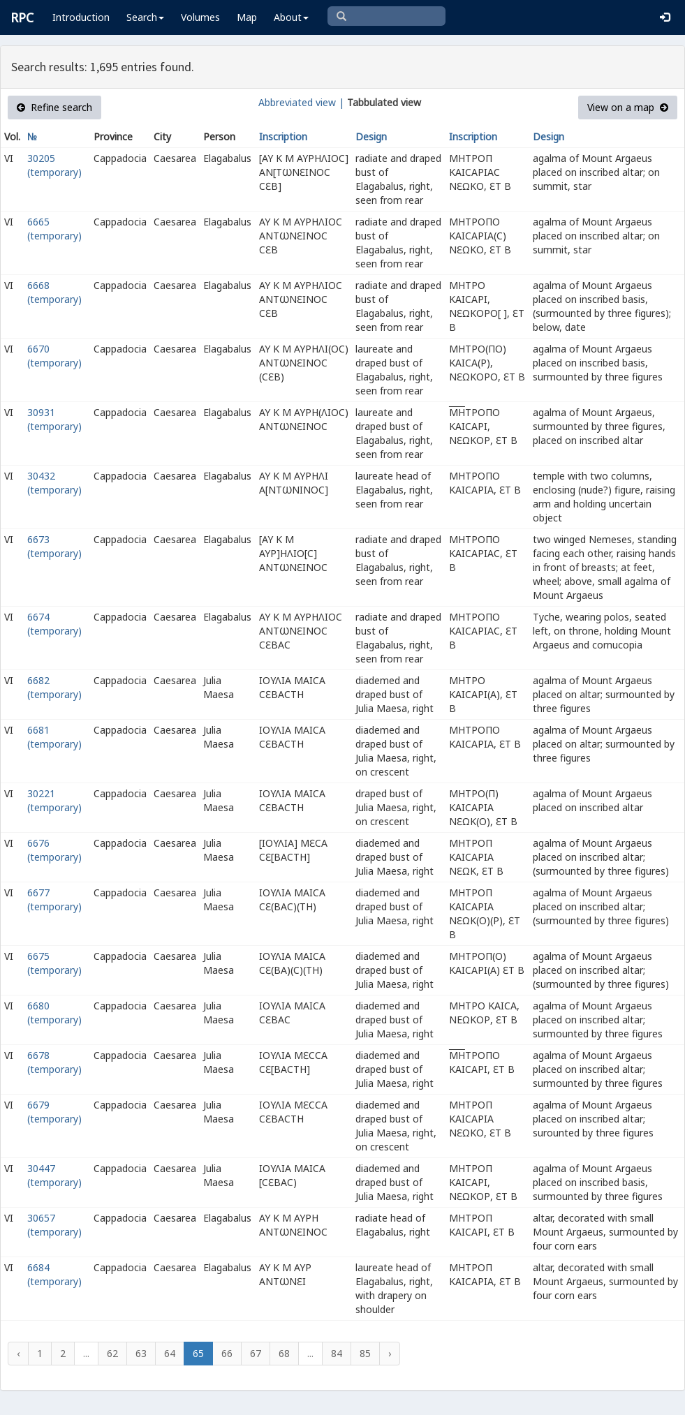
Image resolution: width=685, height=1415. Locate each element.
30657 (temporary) (54, 1224)
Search (145, 17)
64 (169, 1353)
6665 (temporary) (54, 228)
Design (371, 136)
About (291, 17)
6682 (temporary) (54, 687)
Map (247, 17)
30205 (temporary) (54, 165)
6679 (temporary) (54, 1111)
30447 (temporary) (54, 1175)
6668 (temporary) (54, 292)
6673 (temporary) (54, 546)
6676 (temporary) (54, 850)
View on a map (627, 107)
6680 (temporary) (54, 1012)
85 (365, 1353)
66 (227, 1353)
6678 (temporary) (54, 1062)
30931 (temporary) (54, 419)
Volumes (200, 17)
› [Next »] (389, 1353)
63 (141, 1353)
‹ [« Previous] (18, 1353)
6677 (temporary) (54, 899)
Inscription (283, 136)
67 (255, 1353)
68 (284, 1353)
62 (112, 1353)
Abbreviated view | (301, 102)
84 (336, 1353)
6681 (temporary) (54, 736)
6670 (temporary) (54, 355)
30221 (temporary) (54, 800)
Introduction (81, 17)
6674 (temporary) (54, 623)
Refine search (54, 107)
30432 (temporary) (54, 482)
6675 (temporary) (54, 963)
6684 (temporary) (54, 1274)
